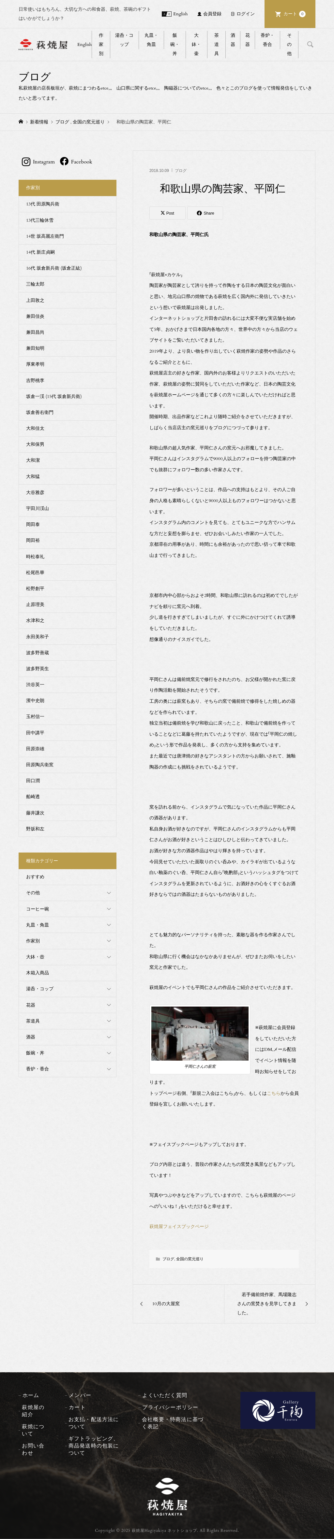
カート (294, 14)
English (180, 14)
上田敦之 (35, 300)
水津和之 (35, 620)
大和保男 (35, 444)
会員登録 (212, 14)
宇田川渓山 (37, 508)
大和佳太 (35, 428)
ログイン (245, 14)
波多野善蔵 (37, 653)
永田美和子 (37, 637)
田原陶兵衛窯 (39, 765)
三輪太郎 (35, 284)
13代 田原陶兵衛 (42, 204)
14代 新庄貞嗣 (40, 252)
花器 (247, 40)
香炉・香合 (267, 40)
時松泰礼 (35, 557)
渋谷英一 (35, 685)
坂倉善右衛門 (39, 412)
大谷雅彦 (35, 492)
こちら (274, 1093)
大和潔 (33, 460)
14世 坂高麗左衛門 (45, 236)
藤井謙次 (35, 813)
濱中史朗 (35, 701)
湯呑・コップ (124, 40)
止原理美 (35, 604)
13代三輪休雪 (39, 220)
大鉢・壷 (196, 44)
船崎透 (33, 797)
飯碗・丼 (174, 44)
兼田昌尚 (35, 332)
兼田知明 (35, 348)
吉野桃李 (35, 380)
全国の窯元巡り (190, 1259)
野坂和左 (35, 829)
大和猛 (33, 476)
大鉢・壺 (35, 957)
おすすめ (35, 877)
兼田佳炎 (35, 316)
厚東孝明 (35, 364)
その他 (289, 44)
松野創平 (35, 589)
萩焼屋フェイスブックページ (179, 1226)
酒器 (233, 40)
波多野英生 (37, 669)
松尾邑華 (35, 573)
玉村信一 (35, 716)
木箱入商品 (37, 973)
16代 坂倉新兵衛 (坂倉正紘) (54, 268)
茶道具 (216, 44)
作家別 (101, 44)
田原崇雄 (35, 749)
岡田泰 (33, 524)
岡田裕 (33, 540)
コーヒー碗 (37, 909)
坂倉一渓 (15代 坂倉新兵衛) (54, 396)
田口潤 (33, 781)
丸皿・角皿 (151, 40)
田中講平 (35, 733)
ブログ (181, 170)
